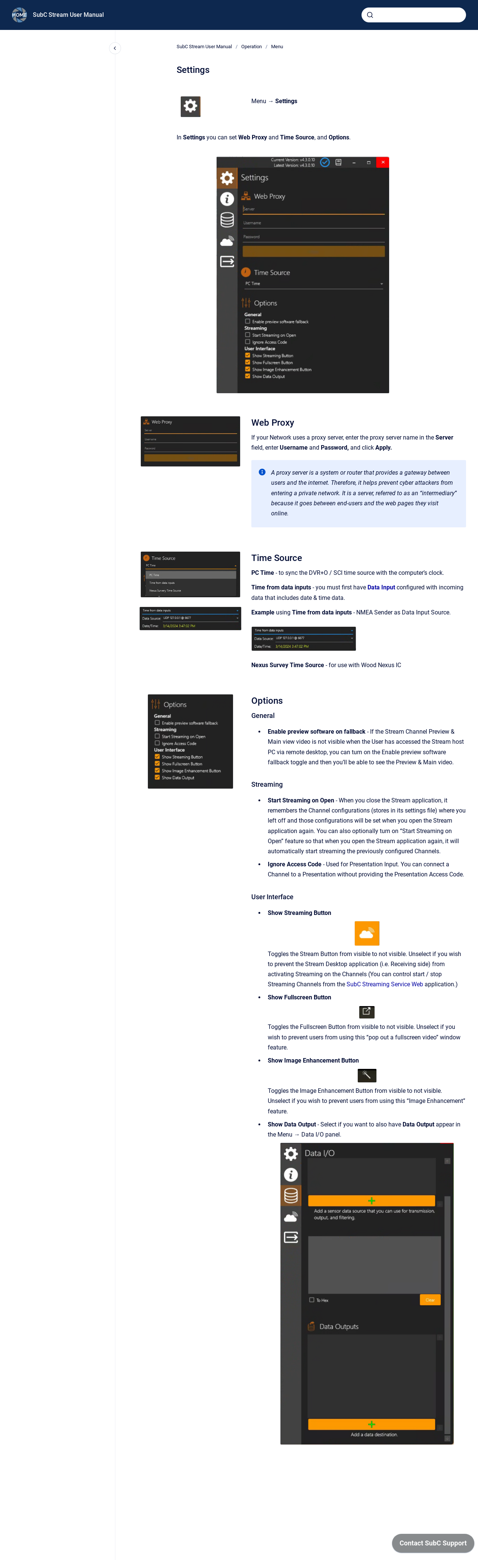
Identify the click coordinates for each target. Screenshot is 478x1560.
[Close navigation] (115, 48)
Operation (251, 46)
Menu (277, 46)
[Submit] (370, 15)
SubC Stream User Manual (68, 14)
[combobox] (414, 15)
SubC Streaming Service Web (385, 984)
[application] (433, 1545)
